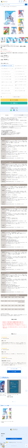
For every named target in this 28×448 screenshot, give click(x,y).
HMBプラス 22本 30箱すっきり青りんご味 (21, 85)
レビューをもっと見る (14, 368)
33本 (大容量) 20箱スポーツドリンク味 (20, 68)
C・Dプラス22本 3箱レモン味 (19, 71)
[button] (1, 391)
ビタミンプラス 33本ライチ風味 (6, 76)
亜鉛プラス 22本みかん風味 (5, 90)
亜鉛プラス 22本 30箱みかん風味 (20, 90)
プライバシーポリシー (19, 442)
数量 (1, 96)
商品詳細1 (7, 115)
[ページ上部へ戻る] (26, 445)
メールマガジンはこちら (14, 438)
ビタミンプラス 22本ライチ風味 (6, 79)
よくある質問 (21, 115)
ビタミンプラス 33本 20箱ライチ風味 (20, 76)
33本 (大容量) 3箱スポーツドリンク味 (20, 65)
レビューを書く (14, 371)
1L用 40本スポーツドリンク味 (6, 93)
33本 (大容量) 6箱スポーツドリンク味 (7, 68)
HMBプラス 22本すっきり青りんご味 (7, 85)
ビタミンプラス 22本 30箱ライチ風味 (20, 79)
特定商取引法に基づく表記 (12, 442)
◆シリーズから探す (6, 6)
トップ (2, 6)
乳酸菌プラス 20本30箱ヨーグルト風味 (20, 82)
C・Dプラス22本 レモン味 (5, 71)
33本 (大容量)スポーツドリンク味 (6, 65)
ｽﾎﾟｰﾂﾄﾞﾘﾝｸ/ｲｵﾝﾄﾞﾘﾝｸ (13, 6)
